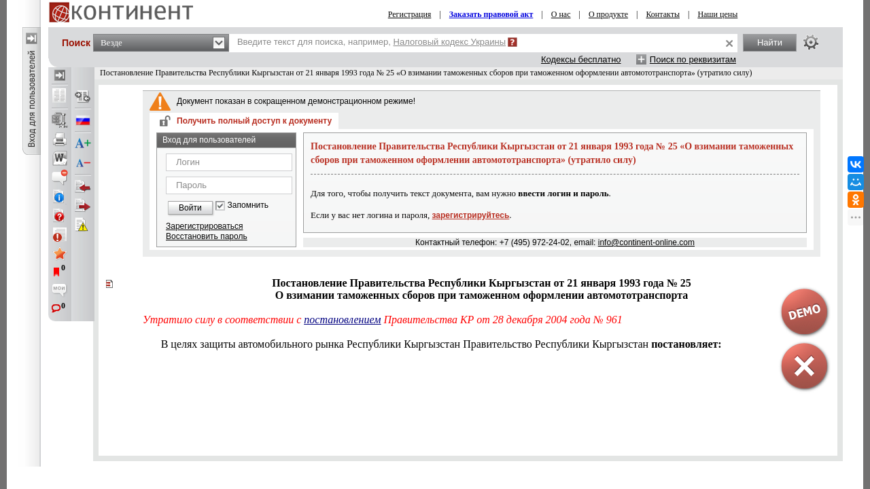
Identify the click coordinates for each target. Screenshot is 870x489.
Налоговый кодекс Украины (450, 42)
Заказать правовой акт (491, 14)
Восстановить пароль (206, 236)
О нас (561, 14)
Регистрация (410, 14)
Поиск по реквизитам (693, 59)
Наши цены (717, 14)
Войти (190, 208)
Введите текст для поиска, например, (371, 42)
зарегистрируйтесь (471, 215)
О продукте (608, 14)
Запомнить (248, 205)
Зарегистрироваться (204, 226)
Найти (769, 42)
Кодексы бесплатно (581, 59)
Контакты (663, 14)
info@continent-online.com (646, 242)
